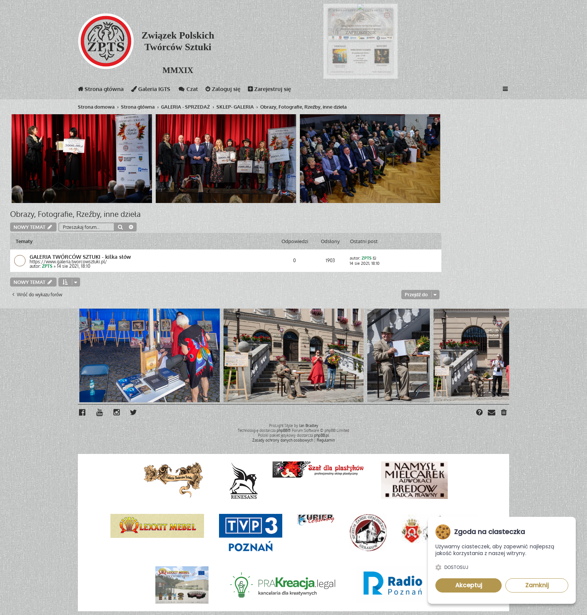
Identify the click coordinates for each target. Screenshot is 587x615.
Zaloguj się (223, 90)
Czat (188, 90)
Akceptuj (468, 585)
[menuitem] (504, 413)
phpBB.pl (321, 435)
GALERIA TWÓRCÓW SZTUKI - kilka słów (80, 256)
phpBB (282, 430)
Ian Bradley (308, 425)
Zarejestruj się (269, 90)
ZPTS (47, 266)
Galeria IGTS (150, 90)
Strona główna (101, 90)
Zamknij (537, 585)
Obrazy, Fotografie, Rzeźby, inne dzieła (75, 214)
